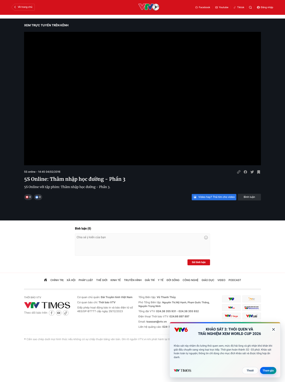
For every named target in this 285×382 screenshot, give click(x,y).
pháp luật (86, 280)
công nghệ (190, 280)
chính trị (56, 280)
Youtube (222, 7)
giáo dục (208, 280)
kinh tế (115, 280)
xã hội (71, 280)
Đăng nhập (265, 7)
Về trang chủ (22, 7)
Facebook (202, 7)
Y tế (161, 280)
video (221, 280)
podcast (235, 280)
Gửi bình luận (199, 262)
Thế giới (102, 280)
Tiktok (238, 7)
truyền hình (133, 280)
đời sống (173, 280)
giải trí (150, 280)
